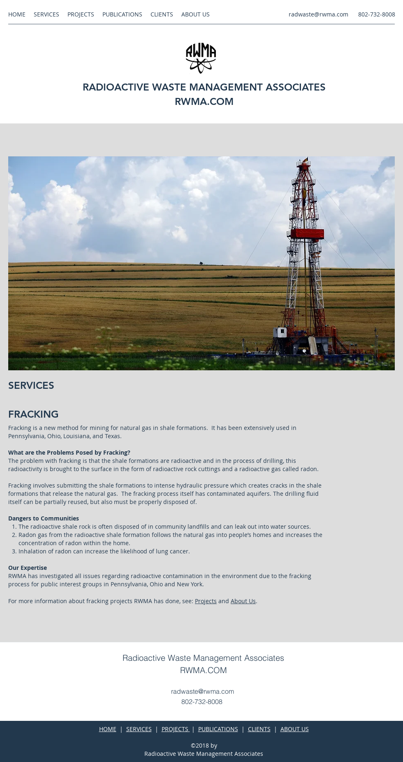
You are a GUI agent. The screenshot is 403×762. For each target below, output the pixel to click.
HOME (107, 729)
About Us (243, 601)
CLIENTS (259, 729)
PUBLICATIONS (218, 729)
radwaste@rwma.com (318, 14)
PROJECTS (176, 729)
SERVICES (139, 729)
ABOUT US (294, 729)
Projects (206, 601)
